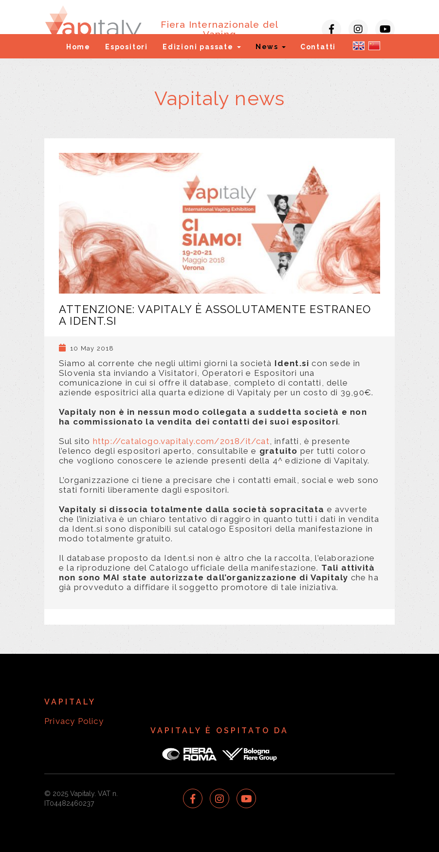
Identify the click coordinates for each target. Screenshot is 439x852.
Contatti (318, 47)
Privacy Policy (74, 721)
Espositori (126, 47)
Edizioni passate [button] (202, 47)
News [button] (271, 47)
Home (78, 47)
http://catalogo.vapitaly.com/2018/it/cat (181, 441)
